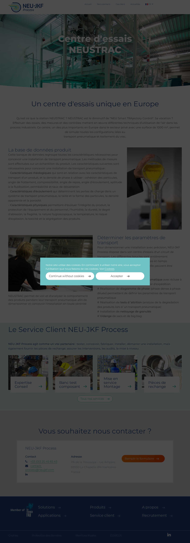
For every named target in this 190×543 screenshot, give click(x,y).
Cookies (109, 268)
